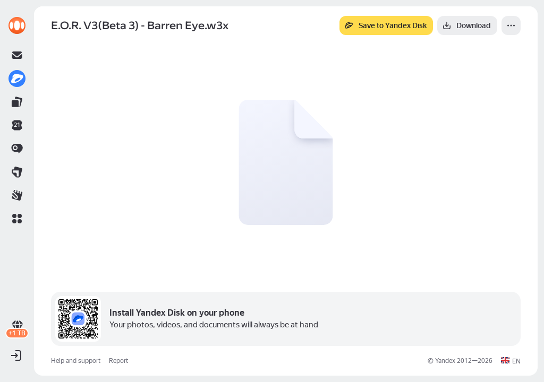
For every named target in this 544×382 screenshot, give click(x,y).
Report (118, 360)
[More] (511, 25)
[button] (17, 218)
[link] (17, 25)
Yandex (445, 360)
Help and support (75, 360)
